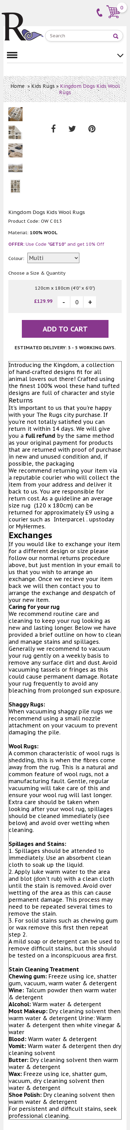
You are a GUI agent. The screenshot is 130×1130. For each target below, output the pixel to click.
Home (17, 86)
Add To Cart (65, 329)
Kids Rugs (43, 86)
